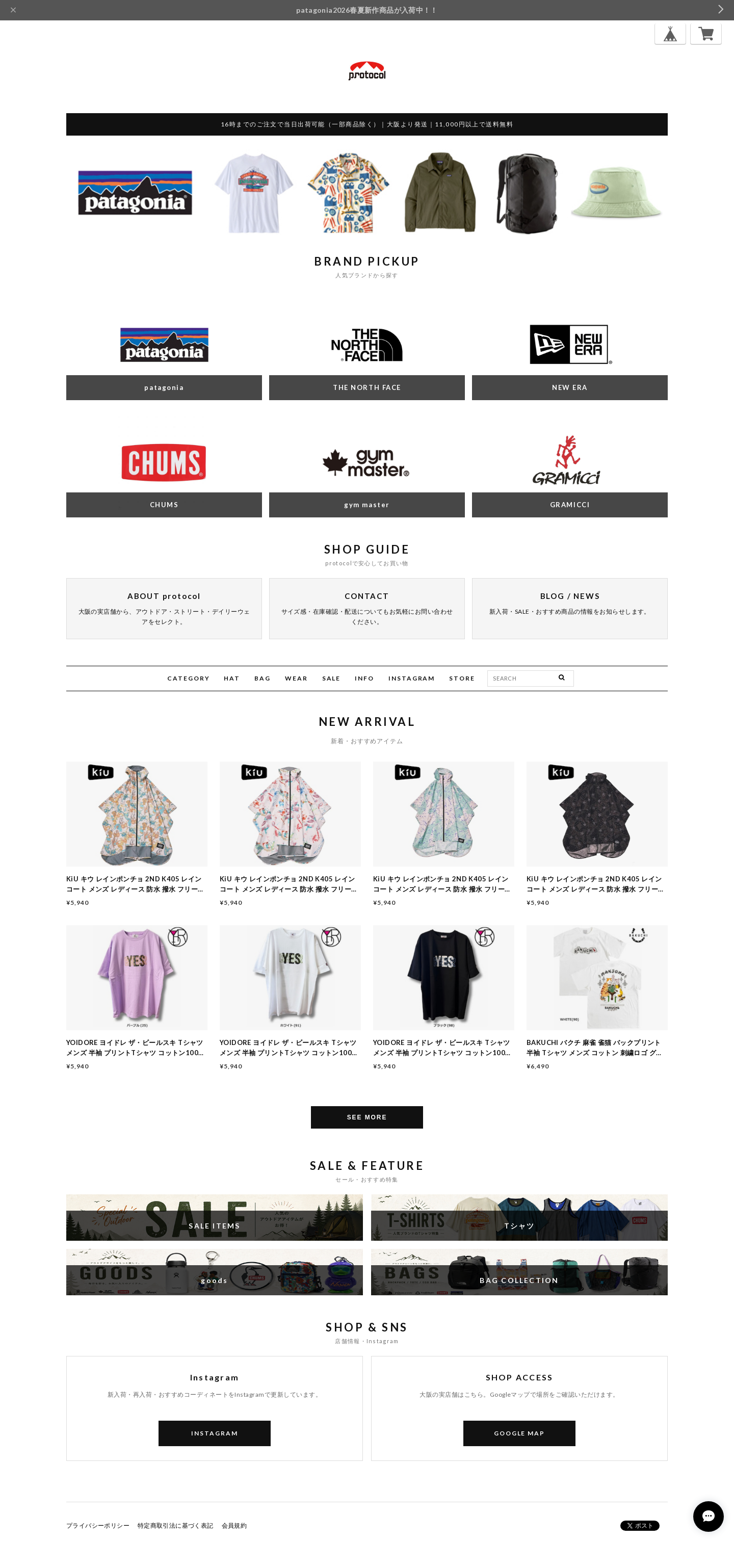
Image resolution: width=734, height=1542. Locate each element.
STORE (462, 678)
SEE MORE (367, 1117)
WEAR (296, 678)
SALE (331, 678)
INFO (364, 678)
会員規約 (234, 1525)
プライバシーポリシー (97, 1525)
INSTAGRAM (411, 678)
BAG (262, 678)
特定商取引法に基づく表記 (176, 1525)
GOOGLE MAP (519, 1433)
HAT (232, 678)
